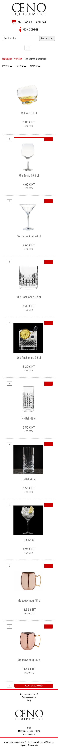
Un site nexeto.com (36, 742)
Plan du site (33, 745)
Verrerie (18, 58)
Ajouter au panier (34, 685)
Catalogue (7, 58)
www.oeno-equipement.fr (15, 742)
